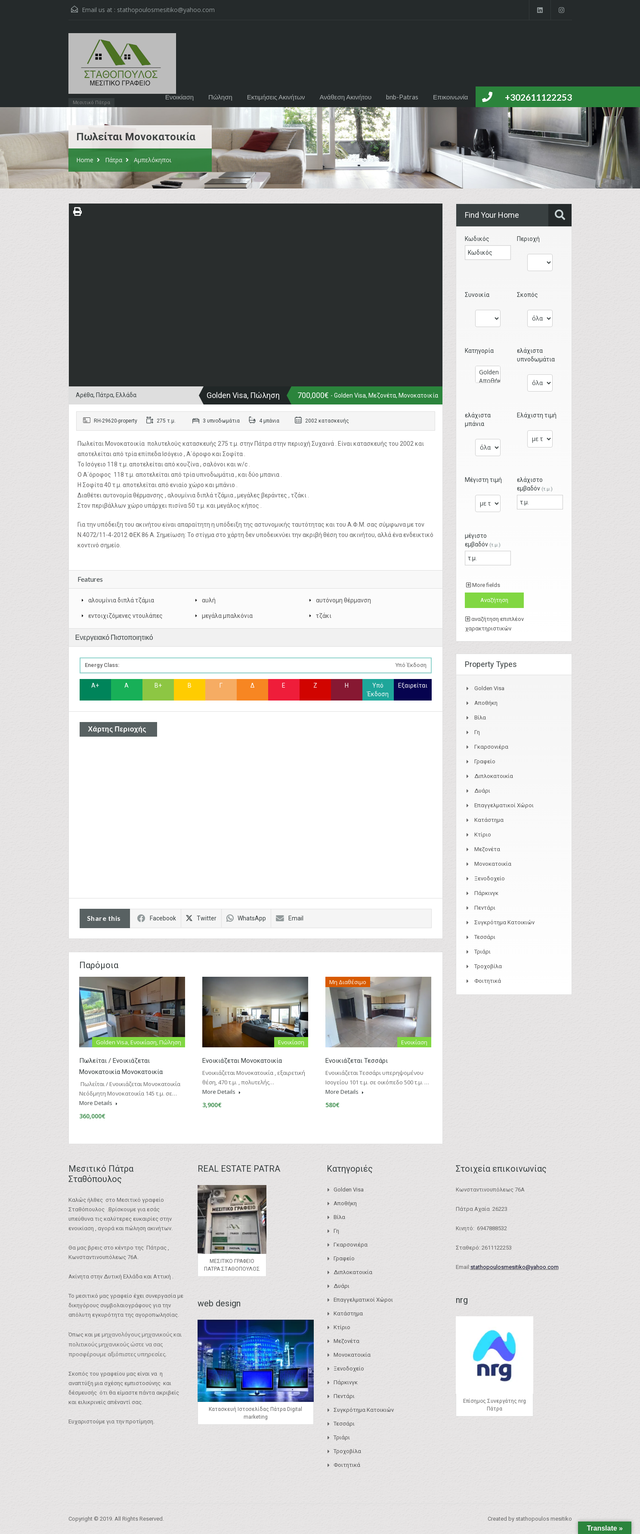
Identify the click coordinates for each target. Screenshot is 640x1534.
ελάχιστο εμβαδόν (535, 484)
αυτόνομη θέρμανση (343, 600)
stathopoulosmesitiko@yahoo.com (166, 10)
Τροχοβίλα (488, 966)
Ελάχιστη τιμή (537, 415)
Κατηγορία (479, 350)
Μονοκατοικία (492, 864)
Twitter (201, 918)
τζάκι (323, 615)
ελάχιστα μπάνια (478, 419)
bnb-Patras (402, 97)
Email (289, 918)
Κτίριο (482, 834)
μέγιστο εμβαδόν (483, 540)
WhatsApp (246, 918)
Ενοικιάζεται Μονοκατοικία (242, 1061)
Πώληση (220, 97)
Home (84, 160)
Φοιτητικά (487, 981)
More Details (98, 1103)
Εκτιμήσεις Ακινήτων (276, 97)
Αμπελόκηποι (152, 160)
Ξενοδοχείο (489, 878)
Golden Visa (488, 372)
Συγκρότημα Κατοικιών (504, 922)
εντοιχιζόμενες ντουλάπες (125, 615)
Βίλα (480, 717)
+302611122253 (538, 97)
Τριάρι (482, 951)
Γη (477, 732)
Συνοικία (477, 294)
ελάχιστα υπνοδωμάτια (536, 355)
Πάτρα (113, 160)
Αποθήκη (488, 381)
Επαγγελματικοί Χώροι (504, 805)
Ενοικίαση (179, 97)
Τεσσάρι (484, 937)
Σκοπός (527, 294)
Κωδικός (477, 238)
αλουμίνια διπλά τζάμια (121, 600)
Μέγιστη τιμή (483, 479)
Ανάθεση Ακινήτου (345, 97)
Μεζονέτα (487, 849)
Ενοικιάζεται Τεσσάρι (356, 1061)
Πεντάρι (484, 907)
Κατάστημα (489, 820)
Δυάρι (482, 790)
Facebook (156, 918)
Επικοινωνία (450, 97)
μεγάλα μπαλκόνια (227, 615)
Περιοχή (528, 238)
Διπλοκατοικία (493, 776)
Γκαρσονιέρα (491, 747)
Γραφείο (484, 761)
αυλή (209, 600)
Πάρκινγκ (486, 893)
